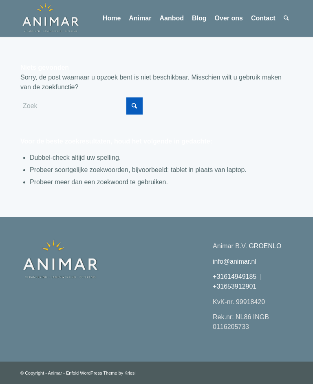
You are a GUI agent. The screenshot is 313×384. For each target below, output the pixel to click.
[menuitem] (112, 18)
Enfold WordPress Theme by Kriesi (101, 373)
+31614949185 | (238, 276)
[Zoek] (286, 18)
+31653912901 (234, 286)
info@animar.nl (234, 261)
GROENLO (265, 246)
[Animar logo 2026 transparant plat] (50, 18)
